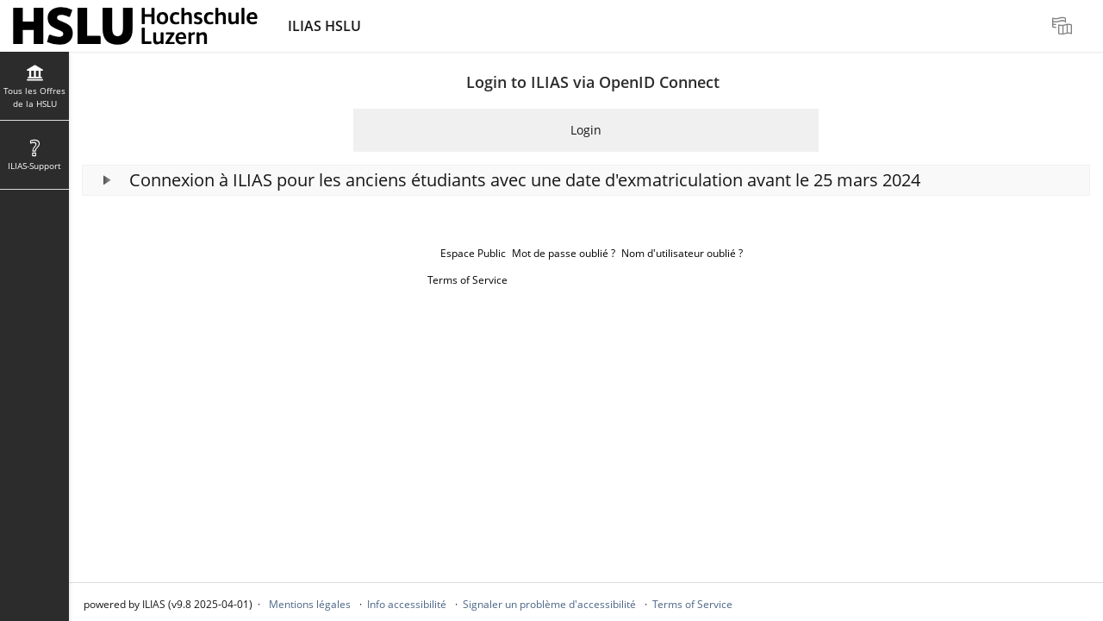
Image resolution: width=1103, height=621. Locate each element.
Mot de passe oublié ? (563, 253)
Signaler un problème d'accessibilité (549, 604)
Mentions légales (310, 604)
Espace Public (473, 253)
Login (585, 130)
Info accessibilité (406, 604)
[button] (586, 180)
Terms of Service (467, 280)
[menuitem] (1064, 26)
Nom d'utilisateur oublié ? (682, 253)
